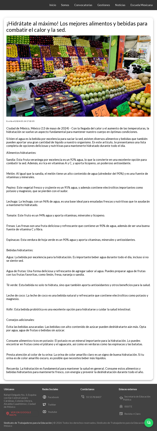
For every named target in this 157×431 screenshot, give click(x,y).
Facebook (51, 397)
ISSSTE (125, 406)
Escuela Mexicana (141, 5)
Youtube (50, 412)
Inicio (52, 5)
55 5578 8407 (91, 397)
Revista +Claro (130, 414)
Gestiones (103, 5)
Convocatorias (83, 5)
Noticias (120, 5)
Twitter (49, 404)
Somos (65, 5)
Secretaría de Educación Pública (134, 398)
